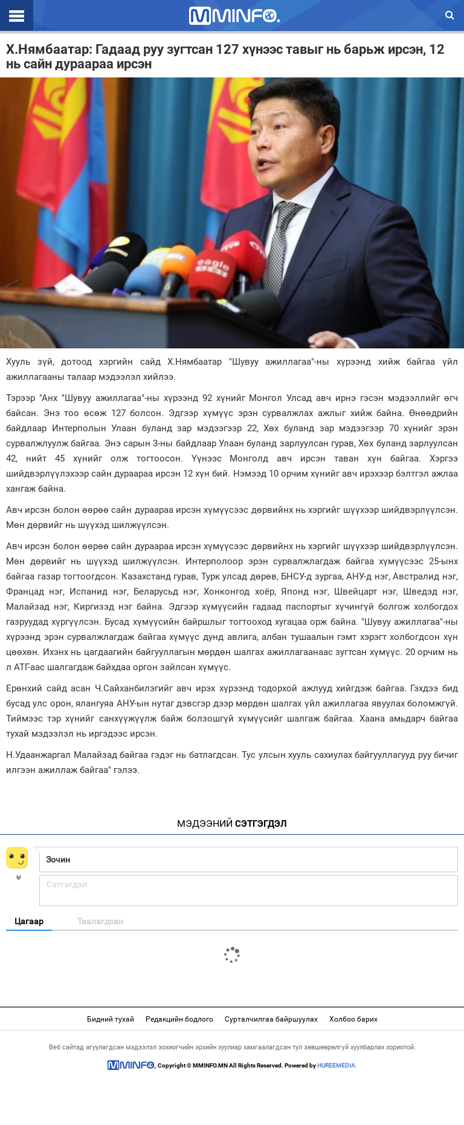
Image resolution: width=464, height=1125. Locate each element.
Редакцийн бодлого (179, 1019)
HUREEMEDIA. (337, 1065)
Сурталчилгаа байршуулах (271, 1019)
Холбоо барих (353, 1019)
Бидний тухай (110, 1019)
